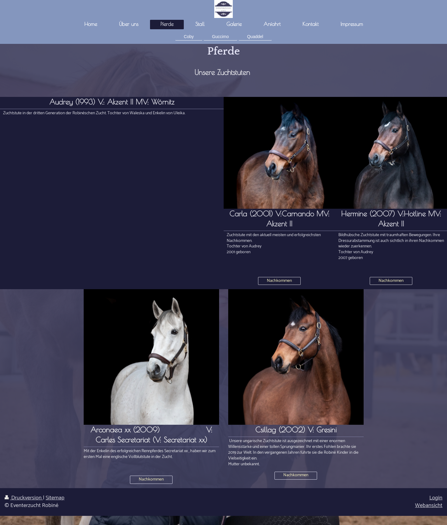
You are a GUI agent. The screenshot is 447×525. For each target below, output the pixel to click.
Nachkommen (279, 280)
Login (435, 497)
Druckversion (24, 497)
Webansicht (428, 505)
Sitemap (55, 497)
